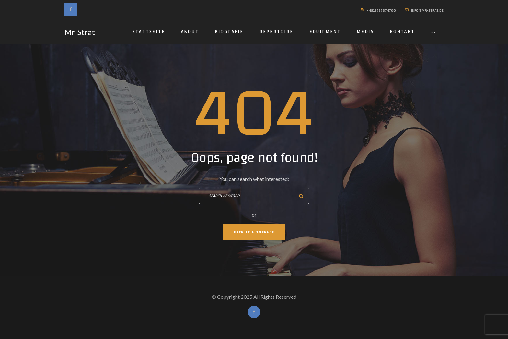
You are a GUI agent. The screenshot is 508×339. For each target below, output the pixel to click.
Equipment (325, 32)
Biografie (229, 32)
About (190, 32)
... (433, 32)
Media (365, 32)
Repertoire (277, 32)
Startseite (149, 32)
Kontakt (402, 32)
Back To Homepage (254, 232)
